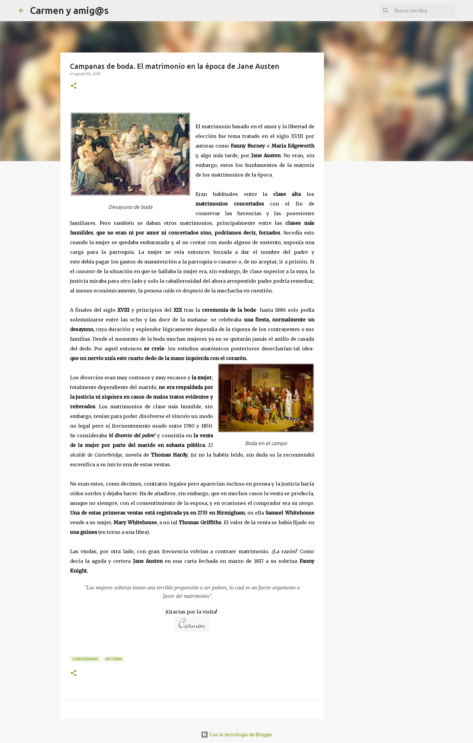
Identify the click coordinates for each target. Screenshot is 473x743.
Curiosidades (85, 659)
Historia (113, 659)
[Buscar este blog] (423, 10)
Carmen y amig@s (69, 10)
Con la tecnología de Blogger (236, 734)
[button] (73, 86)
